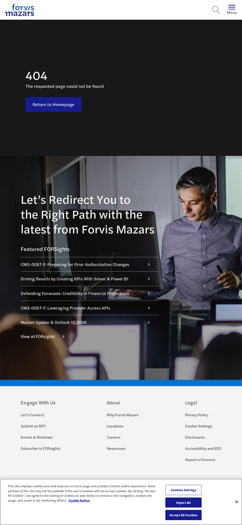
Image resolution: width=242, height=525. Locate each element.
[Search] (216, 10)
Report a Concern (200, 459)
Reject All (183, 502)
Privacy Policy (196, 415)
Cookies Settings (183, 490)
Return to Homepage (54, 93)
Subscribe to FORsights (40, 448)
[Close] (236, 502)
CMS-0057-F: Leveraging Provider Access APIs (88, 308)
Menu (232, 10)
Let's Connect (32, 415)
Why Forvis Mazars (123, 415)
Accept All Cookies (183, 515)
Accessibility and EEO (203, 448)
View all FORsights (45, 336)
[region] (121, 502)
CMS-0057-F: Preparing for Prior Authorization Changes (88, 264)
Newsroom (116, 448)
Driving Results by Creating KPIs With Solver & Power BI (88, 279)
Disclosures (195, 437)
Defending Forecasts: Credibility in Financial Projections (88, 293)
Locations (115, 426)
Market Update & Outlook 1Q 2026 (88, 322)
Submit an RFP (33, 426)
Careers (113, 437)
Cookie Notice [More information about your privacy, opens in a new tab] (79, 500)
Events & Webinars (37, 437)
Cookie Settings (198, 426)
